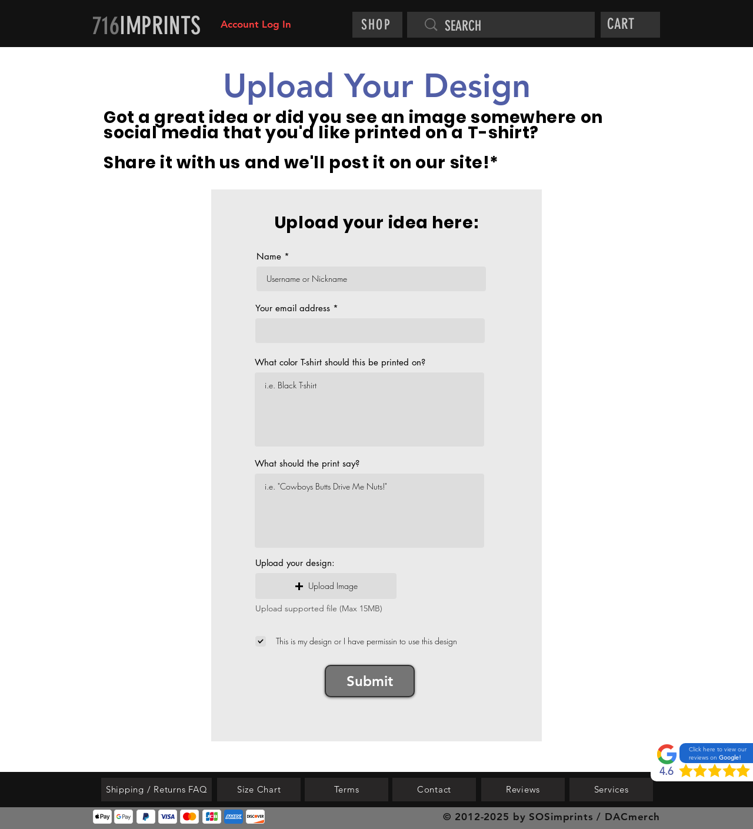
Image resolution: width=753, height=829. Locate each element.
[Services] (611, 789)
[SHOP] (377, 25)
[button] (632, 23)
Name (268, 256)
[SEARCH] (507, 26)
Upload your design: (295, 562)
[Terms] (346, 789)
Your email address (292, 308)
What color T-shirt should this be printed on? (340, 362)
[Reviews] (523, 789)
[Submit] (370, 681)
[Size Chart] (259, 789)
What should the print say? (307, 463)
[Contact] (434, 789)
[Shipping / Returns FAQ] (156, 789)
